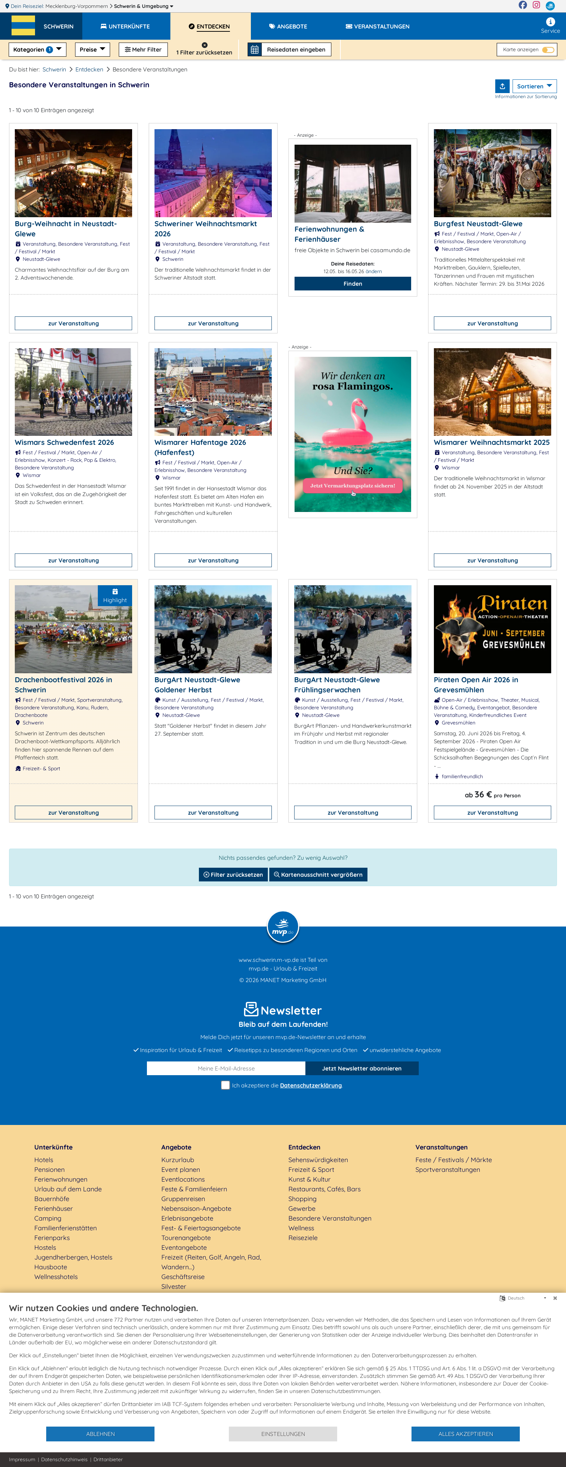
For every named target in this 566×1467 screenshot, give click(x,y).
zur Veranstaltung (73, 323)
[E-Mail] (226, 1068)
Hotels (43, 1160)
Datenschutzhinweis (64, 1459)
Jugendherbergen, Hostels (73, 1257)
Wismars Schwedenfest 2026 (64, 442)
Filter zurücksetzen (233, 874)
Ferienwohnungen (60, 1179)
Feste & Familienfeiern (194, 1189)
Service (550, 25)
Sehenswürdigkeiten (318, 1160)
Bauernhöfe (51, 1199)
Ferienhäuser (53, 1208)
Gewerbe (301, 1208)
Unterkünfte (53, 1147)
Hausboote (50, 1267)
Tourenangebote (186, 1238)
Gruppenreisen (183, 1199)
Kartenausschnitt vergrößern (318, 874)
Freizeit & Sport (311, 1169)
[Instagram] (536, 6)
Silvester (173, 1286)
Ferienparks (52, 1238)
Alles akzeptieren (466, 1433)
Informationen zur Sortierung (526, 96)
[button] (63, 23)
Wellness (301, 1228)
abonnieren (362, 1068)
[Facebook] (523, 6)
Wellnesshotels (56, 1277)
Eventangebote (184, 1247)
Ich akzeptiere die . (283, 1085)
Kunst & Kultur (309, 1179)
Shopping (302, 1199)
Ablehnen (100, 1433)
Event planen (180, 1169)
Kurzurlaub (177, 1160)
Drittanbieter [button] (108, 1459)
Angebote (176, 1147)
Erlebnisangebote (187, 1218)
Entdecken (89, 69)
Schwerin (143, 6)
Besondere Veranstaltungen (329, 1218)
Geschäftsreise (183, 1277)
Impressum (22, 1459)
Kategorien (34, 49)
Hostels (45, 1247)
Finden (353, 283)
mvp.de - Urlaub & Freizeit (283, 968)
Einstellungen (283, 1433)
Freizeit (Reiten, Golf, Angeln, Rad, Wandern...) (211, 1262)
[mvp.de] (550, 6)
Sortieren (531, 86)
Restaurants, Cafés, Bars (324, 1189)
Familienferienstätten (65, 1228)
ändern (374, 271)
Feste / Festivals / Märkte (453, 1160)
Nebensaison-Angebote (196, 1208)
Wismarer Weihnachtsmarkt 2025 (492, 442)
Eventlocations (183, 1179)
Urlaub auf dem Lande (68, 1189)
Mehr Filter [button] (143, 49)
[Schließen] (555, 1298)
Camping (47, 1218)
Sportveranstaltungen (447, 1169)
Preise (89, 49)
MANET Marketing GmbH (293, 980)
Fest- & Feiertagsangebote (201, 1228)
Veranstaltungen (441, 1147)
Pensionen (49, 1169)
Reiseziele (303, 1238)
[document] (283, 1364)
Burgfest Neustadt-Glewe (478, 223)
